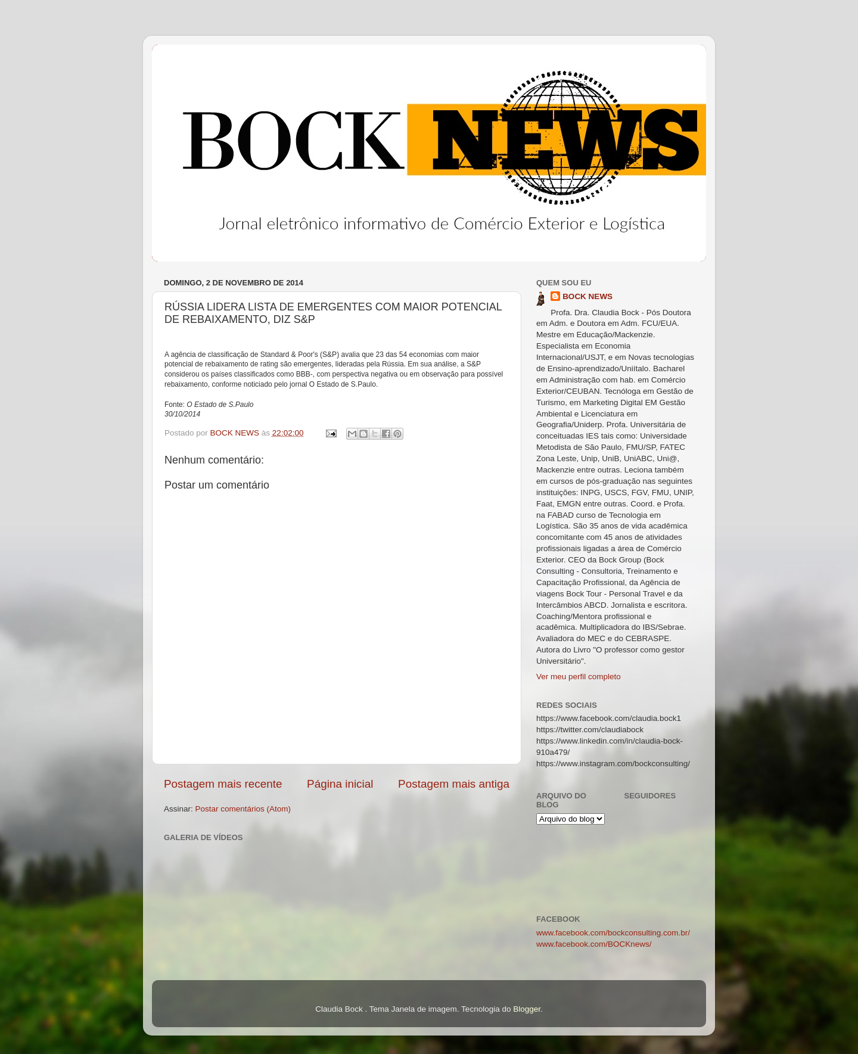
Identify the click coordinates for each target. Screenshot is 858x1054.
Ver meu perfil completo (578, 676)
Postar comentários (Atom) (243, 808)
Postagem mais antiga (453, 784)
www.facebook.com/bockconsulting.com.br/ (613, 932)
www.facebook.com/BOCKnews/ (594, 944)
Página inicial (340, 784)
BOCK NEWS (587, 296)
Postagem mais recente (223, 784)
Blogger (526, 1009)
